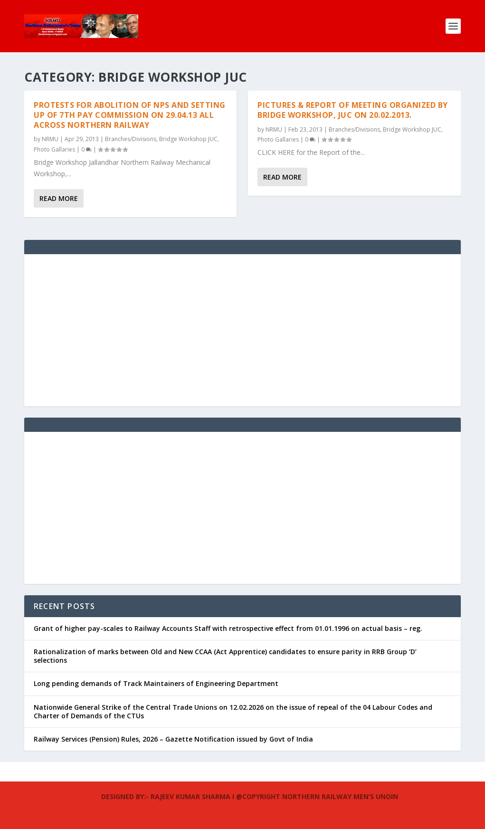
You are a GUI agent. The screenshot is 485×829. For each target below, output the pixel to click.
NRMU (50, 139)
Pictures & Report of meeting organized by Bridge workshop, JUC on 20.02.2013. (352, 110)
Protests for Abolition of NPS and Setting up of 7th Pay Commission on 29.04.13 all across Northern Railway (130, 115)
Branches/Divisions (130, 139)
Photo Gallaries (54, 149)
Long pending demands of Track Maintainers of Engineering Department (156, 683)
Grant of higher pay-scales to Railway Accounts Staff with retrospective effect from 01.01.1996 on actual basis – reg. (228, 628)
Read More (58, 198)
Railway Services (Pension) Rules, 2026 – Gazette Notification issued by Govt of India (173, 738)
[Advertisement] (242, 330)
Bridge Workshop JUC (188, 139)
